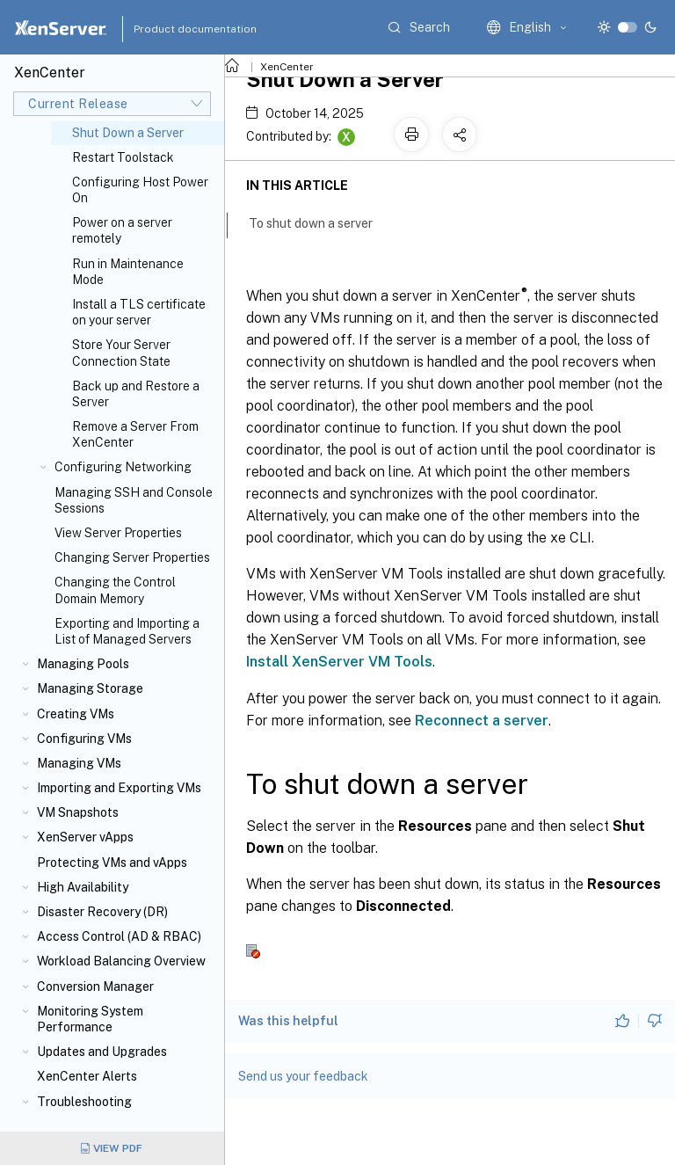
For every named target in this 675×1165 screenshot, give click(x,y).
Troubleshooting (84, 1102)
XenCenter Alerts (87, 1076)
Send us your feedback (303, 1076)
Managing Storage (90, 688)
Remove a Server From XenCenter (135, 434)
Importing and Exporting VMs (119, 788)
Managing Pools (83, 664)
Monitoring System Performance (90, 1019)
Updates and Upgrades (102, 1052)
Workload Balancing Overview (121, 961)
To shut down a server (320, 221)
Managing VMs (79, 763)
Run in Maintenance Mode (128, 272)
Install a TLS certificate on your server (139, 312)
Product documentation (173, 29)
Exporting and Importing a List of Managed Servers (127, 631)
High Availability (82, 887)
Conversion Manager (95, 986)
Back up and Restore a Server (136, 394)
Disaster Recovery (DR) (102, 912)
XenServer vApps (85, 837)
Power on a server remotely (122, 230)
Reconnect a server (481, 720)
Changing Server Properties (132, 557)
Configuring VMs (84, 739)
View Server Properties (118, 533)
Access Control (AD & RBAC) (119, 936)
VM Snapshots (78, 812)
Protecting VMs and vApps (112, 863)
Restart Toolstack (123, 157)
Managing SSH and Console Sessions (133, 500)
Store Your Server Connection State (121, 353)
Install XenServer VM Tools (339, 661)
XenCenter (287, 67)
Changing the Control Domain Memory (115, 590)
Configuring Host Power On (140, 190)
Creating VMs (75, 714)
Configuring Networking (123, 467)
